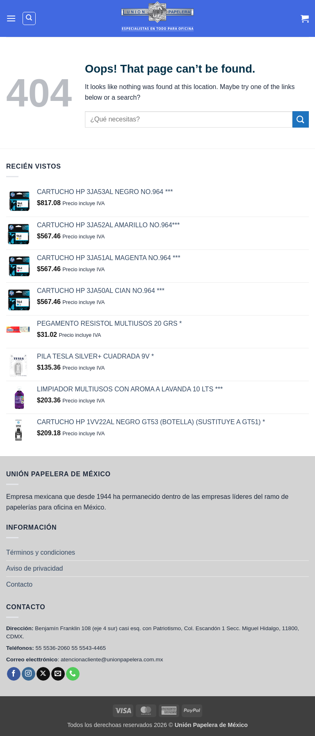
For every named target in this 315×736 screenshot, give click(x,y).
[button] (11, 18)
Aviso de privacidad (34, 568)
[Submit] (300, 119)
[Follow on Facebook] (14, 674)
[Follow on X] (43, 674)
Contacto (19, 584)
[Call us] (73, 674)
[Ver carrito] (305, 18)
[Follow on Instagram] (28, 674)
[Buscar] (29, 18)
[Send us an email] (58, 674)
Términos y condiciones (40, 552)
